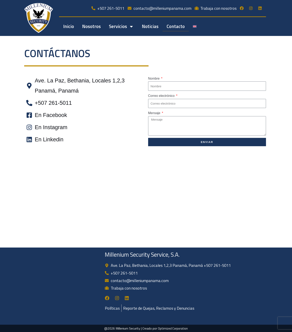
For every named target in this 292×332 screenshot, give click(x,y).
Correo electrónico (162, 95)
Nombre (154, 78)
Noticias (150, 26)
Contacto (176, 26)
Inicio (68, 26)
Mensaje (154, 113)
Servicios (121, 26)
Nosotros (91, 26)
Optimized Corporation (172, 328)
